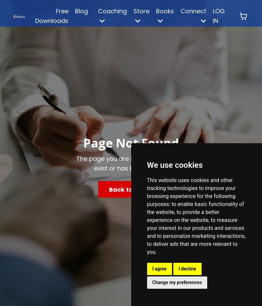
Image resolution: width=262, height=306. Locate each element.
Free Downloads (51, 16)
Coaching (112, 15)
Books (165, 15)
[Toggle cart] (243, 16)
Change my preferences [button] (177, 282)
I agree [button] (159, 268)
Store (141, 15)
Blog (81, 11)
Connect (193, 15)
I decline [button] (187, 268)
